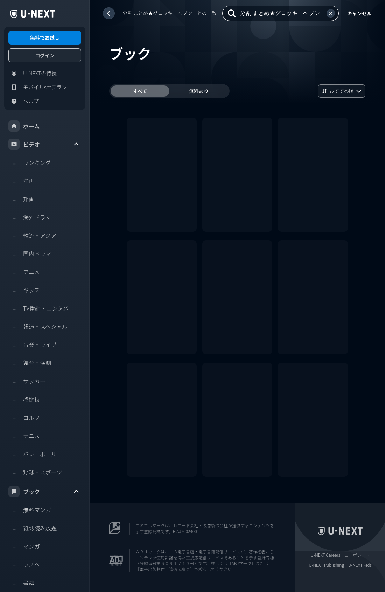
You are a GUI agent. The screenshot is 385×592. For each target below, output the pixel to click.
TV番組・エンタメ (38, 308)
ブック (44, 491)
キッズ (24, 289)
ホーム (24, 126)
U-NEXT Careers (326, 555)
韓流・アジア (32, 235)
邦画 (21, 198)
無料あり (199, 91)
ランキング (29, 162)
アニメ (24, 271)
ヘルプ (23, 101)
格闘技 (24, 399)
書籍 (21, 582)
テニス (24, 435)
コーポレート (357, 555)
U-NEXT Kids (360, 565)
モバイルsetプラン (37, 87)
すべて (140, 91)
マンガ (24, 546)
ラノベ (24, 564)
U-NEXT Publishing (326, 565)
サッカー (27, 380)
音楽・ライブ (32, 344)
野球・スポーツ (35, 472)
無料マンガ (29, 509)
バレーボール (32, 453)
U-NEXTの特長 (32, 73)
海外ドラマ (29, 217)
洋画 (21, 180)
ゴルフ (24, 417)
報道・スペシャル (38, 326)
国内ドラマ (29, 253)
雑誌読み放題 (32, 528)
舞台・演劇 (29, 362)
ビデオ (44, 144)
